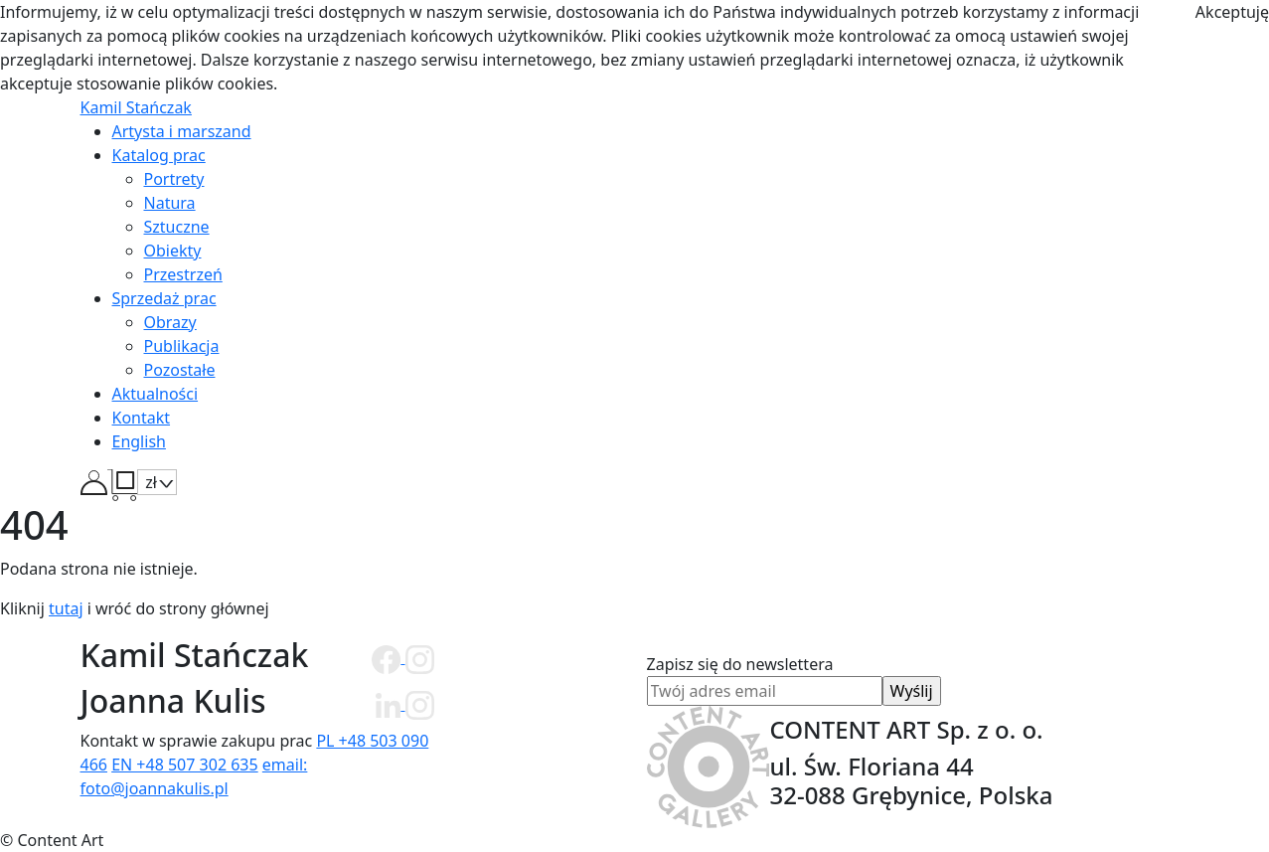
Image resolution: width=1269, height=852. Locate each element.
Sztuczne (177, 227)
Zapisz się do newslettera (764, 677)
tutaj (66, 608)
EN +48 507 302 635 (184, 764)
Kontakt (141, 417)
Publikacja (182, 346)
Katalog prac (159, 155)
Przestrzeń (183, 274)
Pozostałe (180, 370)
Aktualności (155, 394)
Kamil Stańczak (136, 107)
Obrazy (170, 322)
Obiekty (173, 250)
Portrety (174, 179)
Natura (170, 203)
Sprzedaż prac (164, 298)
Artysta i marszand (181, 131)
